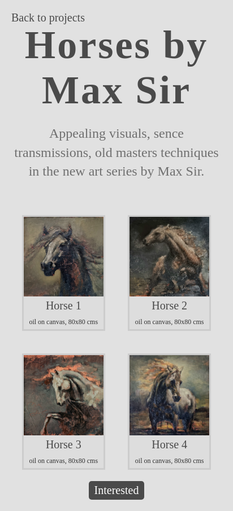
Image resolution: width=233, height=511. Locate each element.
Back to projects (48, 17)
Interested (116, 490)
